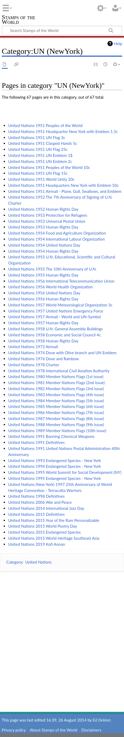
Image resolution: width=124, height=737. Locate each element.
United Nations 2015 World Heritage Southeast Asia (53, 538)
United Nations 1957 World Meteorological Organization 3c (60, 305)
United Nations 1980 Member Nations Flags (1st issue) (55, 376)
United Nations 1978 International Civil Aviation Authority (59, 370)
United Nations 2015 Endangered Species (44, 532)
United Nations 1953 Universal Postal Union (46, 221)
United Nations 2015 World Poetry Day (42, 526)
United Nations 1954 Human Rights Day (43, 251)
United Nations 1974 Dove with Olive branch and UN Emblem (62, 352)
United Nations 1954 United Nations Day (44, 245)
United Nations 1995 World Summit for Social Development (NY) (64, 472)
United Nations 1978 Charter (33, 364)
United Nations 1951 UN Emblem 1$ (40, 155)
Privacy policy (14, 730)
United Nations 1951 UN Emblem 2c (40, 161)
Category (14, 562)
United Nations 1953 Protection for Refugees (47, 215)
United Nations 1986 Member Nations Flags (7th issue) (56, 412)
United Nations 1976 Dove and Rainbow (43, 358)
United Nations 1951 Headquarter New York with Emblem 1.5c (63, 131)
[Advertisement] (62, 638)
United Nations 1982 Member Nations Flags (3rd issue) (56, 388)
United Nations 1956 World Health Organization (50, 286)
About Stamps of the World (53, 730)
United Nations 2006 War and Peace (40, 502)
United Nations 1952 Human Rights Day (43, 209)
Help (118, 43)
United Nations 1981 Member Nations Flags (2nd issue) (56, 382)
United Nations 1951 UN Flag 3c (36, 137)
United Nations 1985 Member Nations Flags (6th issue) (56, 406)
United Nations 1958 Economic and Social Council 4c (54, 334)
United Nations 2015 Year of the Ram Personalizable (53, 520)
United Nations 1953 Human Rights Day (43, 227)
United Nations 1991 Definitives (36, 442)
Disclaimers (91, 730)
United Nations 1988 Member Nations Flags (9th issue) (56, 424)
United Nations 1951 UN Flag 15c (38, 173)
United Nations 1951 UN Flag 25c (38, 149)
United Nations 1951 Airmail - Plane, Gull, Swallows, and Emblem (64, 191)
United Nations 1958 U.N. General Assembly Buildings (55, 328)
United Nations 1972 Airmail (33, 346)
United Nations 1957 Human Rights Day (43, 322)
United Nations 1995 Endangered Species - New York (54, 478)
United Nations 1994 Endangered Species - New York (54, 466)
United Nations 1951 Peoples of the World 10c (49, 167)
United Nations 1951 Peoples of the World (45, 125)
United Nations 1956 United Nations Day (44, 292)
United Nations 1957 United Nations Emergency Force (55, 311)
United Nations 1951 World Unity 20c (41, 179)
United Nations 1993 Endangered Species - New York (54, 460)
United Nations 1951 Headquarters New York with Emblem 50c (63, 185)
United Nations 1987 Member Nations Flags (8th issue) (56, 418)
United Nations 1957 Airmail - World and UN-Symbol (54, 316)
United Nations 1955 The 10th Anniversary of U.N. (52, 269)
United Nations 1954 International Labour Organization (56, 239)
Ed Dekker (102, 720)
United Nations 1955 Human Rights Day (43, 275)
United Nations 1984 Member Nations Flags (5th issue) (56, 400)
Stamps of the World (18, 20)
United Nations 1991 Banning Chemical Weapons (51, 436)
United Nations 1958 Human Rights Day (43, 340)
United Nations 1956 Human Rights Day (43, 298)
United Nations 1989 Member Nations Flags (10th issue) (57, 430)
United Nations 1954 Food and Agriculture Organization (57, 233)
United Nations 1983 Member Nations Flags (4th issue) (56, 394)
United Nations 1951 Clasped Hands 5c (42, 143)
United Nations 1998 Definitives (36, 496)
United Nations (38, 562)
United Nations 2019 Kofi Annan (36, 544)
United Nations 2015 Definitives (36, 514)
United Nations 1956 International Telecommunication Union (61, 281)
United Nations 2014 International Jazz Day (46, 508)
